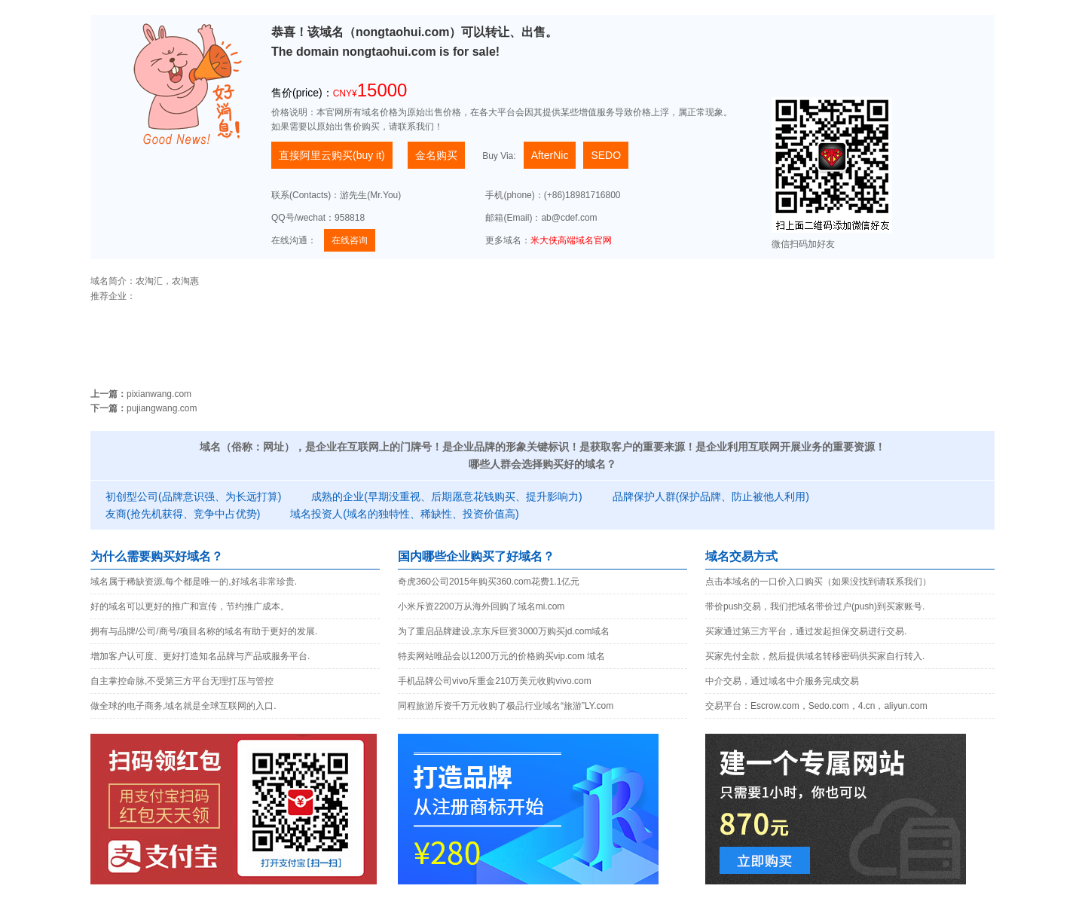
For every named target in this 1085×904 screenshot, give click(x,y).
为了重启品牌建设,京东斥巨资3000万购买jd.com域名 (504, 631)
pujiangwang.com (162, 408)
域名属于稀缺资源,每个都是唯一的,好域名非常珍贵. (193, 581)
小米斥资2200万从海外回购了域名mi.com (481, 606)
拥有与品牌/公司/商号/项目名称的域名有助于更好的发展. (203, 631)
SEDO (606, 155)
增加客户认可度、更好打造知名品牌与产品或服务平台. (200, 656)
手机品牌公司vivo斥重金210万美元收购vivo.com (494, 681)
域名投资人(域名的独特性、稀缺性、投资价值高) (404, 514)
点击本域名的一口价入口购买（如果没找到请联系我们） (818, 581)
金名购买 (436, 155)
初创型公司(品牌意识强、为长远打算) (193, 496)
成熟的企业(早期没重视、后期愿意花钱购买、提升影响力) (446, 496)
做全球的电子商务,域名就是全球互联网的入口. (183, 706)
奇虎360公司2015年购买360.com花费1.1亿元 (488, 581)
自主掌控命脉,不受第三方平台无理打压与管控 (182, 681)
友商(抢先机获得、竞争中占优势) (182, 514)
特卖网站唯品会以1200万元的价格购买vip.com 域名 (501, 656)
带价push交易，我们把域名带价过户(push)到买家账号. (815, 606)
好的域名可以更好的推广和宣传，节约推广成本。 (189, 606)
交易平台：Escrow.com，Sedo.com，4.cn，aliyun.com (816, 706)
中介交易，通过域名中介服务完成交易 (782, 681)
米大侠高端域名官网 (571, 240)
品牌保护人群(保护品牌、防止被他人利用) (711, 496)
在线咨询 (350, 240)
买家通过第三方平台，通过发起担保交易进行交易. (805, 631)
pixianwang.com (159, 394)
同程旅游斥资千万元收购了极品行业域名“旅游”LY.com (505, 706)
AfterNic (550, 155)
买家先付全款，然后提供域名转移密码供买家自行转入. (815, 656)
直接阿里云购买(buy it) (332, 155)
